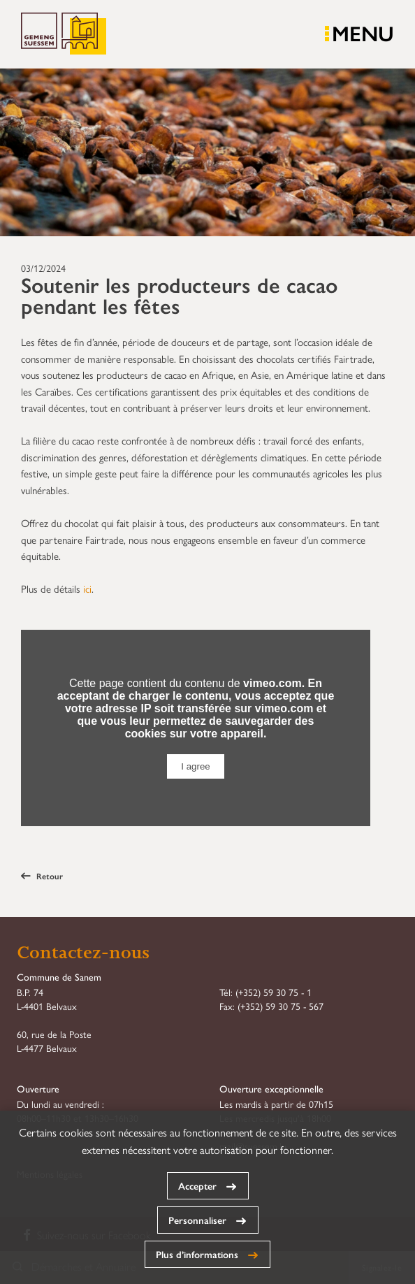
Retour (42, 876)
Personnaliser (197, 1220)
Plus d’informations (197, 1254)
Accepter (197, 1185)
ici (87, 588)
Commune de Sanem (63, 34)
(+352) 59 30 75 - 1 (273, 992)
